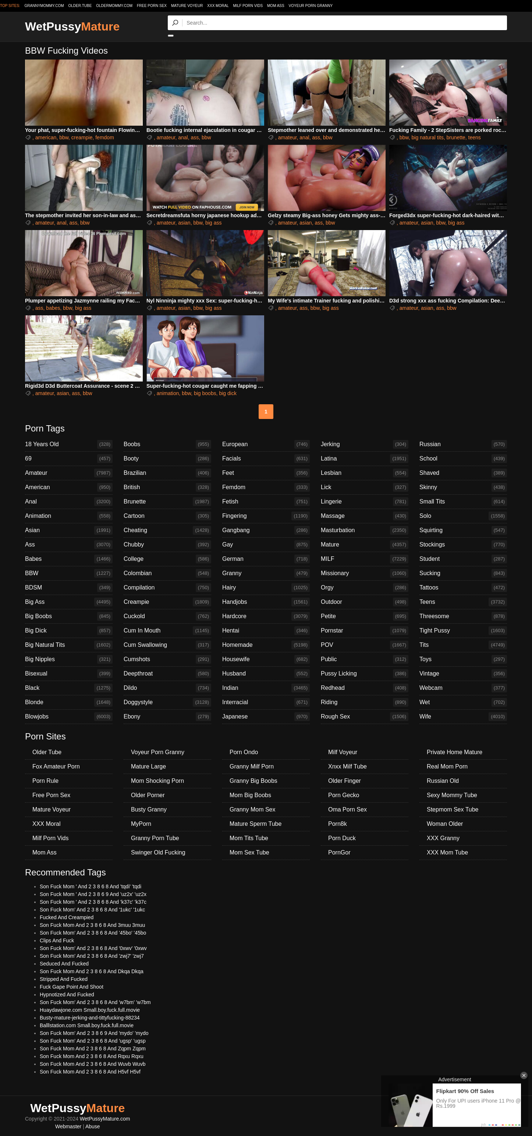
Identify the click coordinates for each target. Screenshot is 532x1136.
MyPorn (141, 824)
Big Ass (69, 602)
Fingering (266, 516)
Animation (69, 516)
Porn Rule (45, 781)
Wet (463, 702)
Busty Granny (149, 809)
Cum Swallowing (167, 645)
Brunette (167, 501)
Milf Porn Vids (248, 6)
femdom (104, 137)
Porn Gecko (343, 795)
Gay (266, 544)
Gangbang (266, 530)
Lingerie (364, 501)
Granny (266, 573)
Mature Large (148, 766)
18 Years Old (69, 444)
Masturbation (364, 530)
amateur (166, 137)
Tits (463, 645)
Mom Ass (275, 6)
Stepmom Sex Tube (453, 809)
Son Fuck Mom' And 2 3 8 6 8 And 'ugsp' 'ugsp (93, 1041)
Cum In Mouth (167, 630)
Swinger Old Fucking (158, 852)
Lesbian (364, 473)
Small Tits (463, 501)
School (463, 458)
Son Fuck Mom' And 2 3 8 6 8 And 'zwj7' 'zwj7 (92, 956)
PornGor (339, 852)
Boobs (167, 444)
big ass (213, 223)
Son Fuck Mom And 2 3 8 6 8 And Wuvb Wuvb (92, 1064)
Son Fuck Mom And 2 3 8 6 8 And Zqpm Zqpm (93, 1048)
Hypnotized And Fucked (67, 994)
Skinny (463, 487)
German (266, 559)
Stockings (463, 544)
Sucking (463, 573)
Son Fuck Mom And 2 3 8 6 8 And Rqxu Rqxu (91, 1056)
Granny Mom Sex (252, 809)
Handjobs (266, 602)
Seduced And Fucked (64, 964)
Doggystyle (167, 702)
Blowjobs (69, 716)
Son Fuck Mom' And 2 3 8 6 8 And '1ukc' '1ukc (92, 910)
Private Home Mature (454, 752)
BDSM (69, 587)
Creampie (167, 602)
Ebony (167, 716)
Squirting (463, 530)
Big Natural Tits (69, 645)
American (69, 487)
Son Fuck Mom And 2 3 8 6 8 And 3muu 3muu (92, 925)
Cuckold (167, 616)
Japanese (266, 716)
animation (168, 393)
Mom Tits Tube (249, 838)
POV (364, 645)
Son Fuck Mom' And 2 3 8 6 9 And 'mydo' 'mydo (94, 1033)
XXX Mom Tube (447, 852)
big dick (227, 393)
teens (474, 137)
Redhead (364, 688)
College (167, 559)
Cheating (167, 530)
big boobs (205, 393)
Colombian (167, 573)
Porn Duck (342, 838)
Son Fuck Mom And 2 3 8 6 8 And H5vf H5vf (90, 1072)
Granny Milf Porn (252, 766)
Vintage (463, 673)
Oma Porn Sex (347, 809)
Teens (463, 602)
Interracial (266, 702)
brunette (455, 137)
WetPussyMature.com (105, 1119)
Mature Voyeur (187, 6)
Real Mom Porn (447, 766)
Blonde (69, 702)
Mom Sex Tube (249, 852)
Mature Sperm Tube (255, 824)
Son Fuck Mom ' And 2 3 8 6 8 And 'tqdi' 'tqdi (90, 886)
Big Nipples (69, 659)
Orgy (364, 587)
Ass (69, 544)
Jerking (364, 444)
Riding (364, 702)
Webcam (463, 688)
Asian (69, 530)
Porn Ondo (244, 752)
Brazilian (167, 473)
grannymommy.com (44, 6)
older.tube (80, 6)
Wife (463, 716)
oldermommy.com (114, 6)
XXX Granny (443, 838)
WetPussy (72, 26)
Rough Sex (364, 716)
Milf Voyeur (342, 752)
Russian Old (443, 781)
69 (69, 458)
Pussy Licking (364, 673)
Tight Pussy (463, 630)
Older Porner (148, 795)
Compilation (167, 587)
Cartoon (167, 516)
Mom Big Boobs (250, 795)
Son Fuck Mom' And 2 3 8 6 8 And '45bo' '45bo (93, 933)
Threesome (463, 616)
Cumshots (167, 659)
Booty (167, 458)
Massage (364, 516)
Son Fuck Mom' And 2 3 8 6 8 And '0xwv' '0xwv (93, 948)
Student (463, 559)
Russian (463, 444)
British (167, 487)
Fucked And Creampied (66, 917)
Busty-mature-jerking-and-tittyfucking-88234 (90, 1018)
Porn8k (337, 824)
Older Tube (46, 752)
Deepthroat (167, 673)
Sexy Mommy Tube (452, 795)
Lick (364, 487)
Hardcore (266, 616)
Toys (463, 659)
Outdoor (364, 602)
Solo (463, 516)
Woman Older (445, 824)
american (46, 137)
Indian (266, 688)
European (266, 444)
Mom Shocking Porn (157, 781)
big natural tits (427, 137)
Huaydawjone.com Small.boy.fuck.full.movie (90, 1010)
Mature (364, 544)
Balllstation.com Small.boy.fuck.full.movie (87, 1025)
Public (364, 659)
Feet (266, 473)
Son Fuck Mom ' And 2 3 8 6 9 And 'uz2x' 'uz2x (93, 894)
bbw (63, 137)
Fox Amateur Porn (56, 766)
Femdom (266, 487)
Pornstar (364, 630)
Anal (69, 501)
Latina (364, 458)
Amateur (69, 473)
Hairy (266, 587)
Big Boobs (69, 616)
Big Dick (69, 630)
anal (183, 137)
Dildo (167, 688)
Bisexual (69, 673)
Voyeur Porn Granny (311, 6)
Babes (69, 559)
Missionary (364, 573)
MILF (364, 559)
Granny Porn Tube (155, 838)
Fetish (266, 501)
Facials (266, 458)
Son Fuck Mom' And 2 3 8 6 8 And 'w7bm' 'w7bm (95, 1002)
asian (184, 223)
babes (53, 308)
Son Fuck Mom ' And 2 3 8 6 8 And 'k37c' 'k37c (93, 902)
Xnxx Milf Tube (347, 766)
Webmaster (68, 1126)
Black (69, 688)
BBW (69, 573)
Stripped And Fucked (64, 979)
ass (195, 137)
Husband (266, 673)
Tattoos (463, 587)
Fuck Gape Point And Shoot (71, 987)
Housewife (266, 659)
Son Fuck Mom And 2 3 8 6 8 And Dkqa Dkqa (91, 971)
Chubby (167, 544)
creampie (82, 137)
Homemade (266, 645)
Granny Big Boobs (253, 781)
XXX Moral (217, 6)
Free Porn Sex (152, 6)
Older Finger (344, 781)
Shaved (463, 473)
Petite (364, 616)
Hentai (266, 630)
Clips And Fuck (57, 940)
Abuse (92, 1126)
